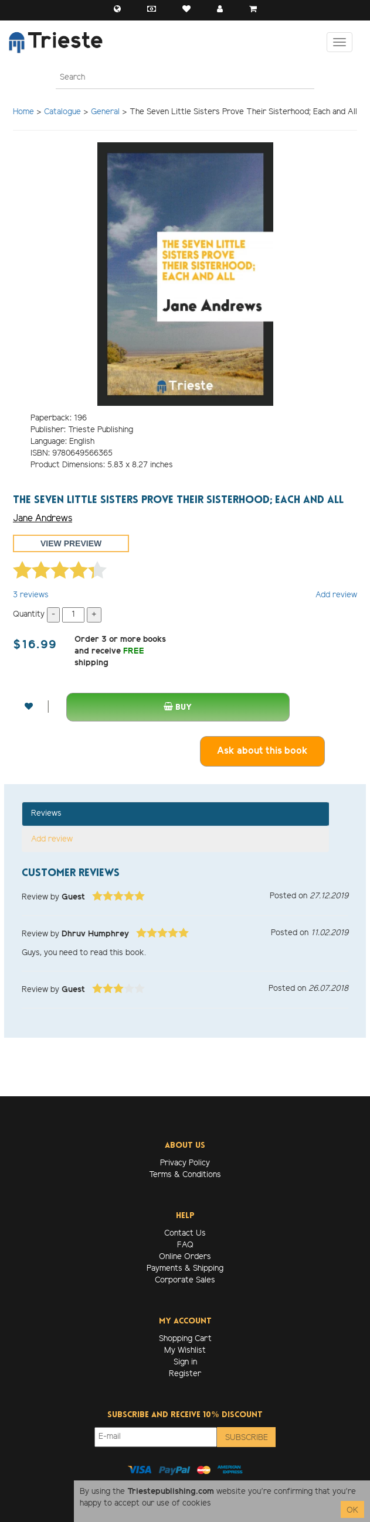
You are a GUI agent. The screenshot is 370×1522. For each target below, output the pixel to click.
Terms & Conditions (185, 1175)
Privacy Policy (185, 1163)
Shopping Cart (185, 1339)
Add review (336, 595)
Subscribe (246, 1438)
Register (185, 1374)
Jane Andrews (42, 518)
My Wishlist (185, 1351)
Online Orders (185, 1257)
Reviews (46, 814)
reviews (31, 595)
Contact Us (185, 1234)
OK (352, 1511)
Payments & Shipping (185, 1269)
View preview (70, 543)
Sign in (185, 1362)
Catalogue (62, 112)
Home (23, 112)
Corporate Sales (185, 1280)
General (105, 112)
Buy (178, 707)
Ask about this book (262, 751)
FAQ (185, 1245)
